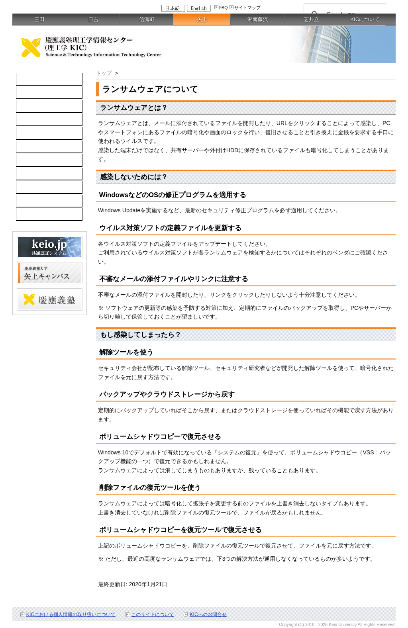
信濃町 (147, 19)
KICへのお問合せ (208, 614)
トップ (104, 73)
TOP (26, 79)
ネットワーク (37, 106)
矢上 (202, 19)
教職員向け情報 (39, 214)
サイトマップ (247, 7)
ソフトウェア (37, 120)
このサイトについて (152, 614)
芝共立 (311, 19)
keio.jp (28, 133)
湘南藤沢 (257, 19)
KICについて (365, 19)
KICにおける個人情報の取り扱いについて (71, 614)
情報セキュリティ (42, 147)
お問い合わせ (37, 174)
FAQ (223, 7)
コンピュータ (37, 93)
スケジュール (37, 187)
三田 (39, 19)
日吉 (93, 19)
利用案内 (31, 160)
